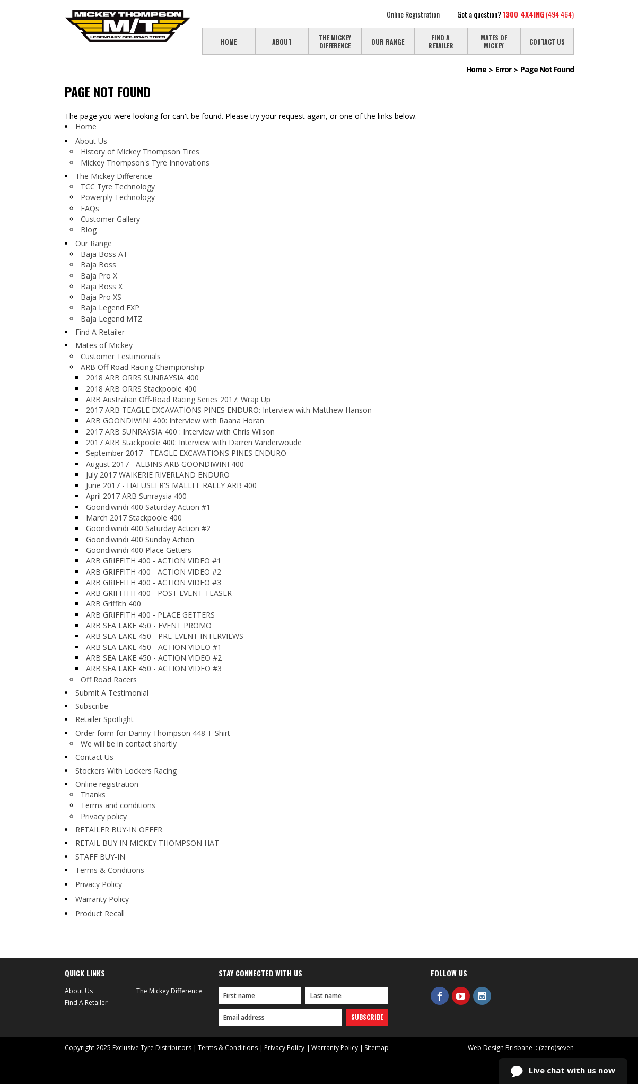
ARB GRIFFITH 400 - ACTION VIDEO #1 (153, 561)
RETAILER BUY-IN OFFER (118, 830)
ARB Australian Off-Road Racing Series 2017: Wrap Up (178, 399)
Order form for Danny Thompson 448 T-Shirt (152, 733)
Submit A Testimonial (111, 693)
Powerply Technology (118, 197)
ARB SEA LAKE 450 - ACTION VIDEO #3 (154, 668)
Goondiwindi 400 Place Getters (138, 550)
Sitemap (376, 1047)
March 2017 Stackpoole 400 (134, 518)
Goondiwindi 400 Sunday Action (140, 539)
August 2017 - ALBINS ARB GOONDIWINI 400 (165, 464)
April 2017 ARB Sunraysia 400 (136, 496)
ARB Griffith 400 (113, 604)
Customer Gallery (110, 219)
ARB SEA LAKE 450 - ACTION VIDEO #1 (154, 647)
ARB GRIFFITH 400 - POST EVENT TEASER (159, 593)
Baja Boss (98, 264)
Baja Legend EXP (110, 307)
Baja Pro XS (101, 297)
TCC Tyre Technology (118, 186)
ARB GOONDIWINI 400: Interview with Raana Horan (175, 420)
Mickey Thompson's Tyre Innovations (145, 163)
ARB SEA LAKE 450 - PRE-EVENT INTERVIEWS (164, 636)
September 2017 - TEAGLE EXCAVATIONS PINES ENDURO (186, 453)
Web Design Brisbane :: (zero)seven (521, 1047)
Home (476, 69)
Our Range (93, 243)
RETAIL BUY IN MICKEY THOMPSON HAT (147, 843)
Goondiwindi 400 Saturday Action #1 (148, 507)
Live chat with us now (563, 1071)
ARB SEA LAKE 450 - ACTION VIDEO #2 (154, 658)
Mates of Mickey (104, 345)
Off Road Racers (109, 679)
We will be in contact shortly (129, 744)
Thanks (93, 795)
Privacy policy (104, 816)
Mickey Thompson (127, 26)
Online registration (106, 784)
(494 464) (538, 14)
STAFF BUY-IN (100, 857)
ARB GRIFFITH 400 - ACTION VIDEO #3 (153, 582)
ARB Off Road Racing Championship (142, 367)
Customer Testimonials (121, 356)
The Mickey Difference (113, 176)
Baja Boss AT (104, 254)
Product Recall (100, 913)
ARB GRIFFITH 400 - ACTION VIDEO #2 (153, 572)
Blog (89, 229)
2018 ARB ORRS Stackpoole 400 (141, 389)
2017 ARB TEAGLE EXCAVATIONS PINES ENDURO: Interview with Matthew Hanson (229, 410)
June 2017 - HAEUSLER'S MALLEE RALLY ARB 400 (171, 485)
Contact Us (94, 757)
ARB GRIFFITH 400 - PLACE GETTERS (150, 615)
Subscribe (91, 706)
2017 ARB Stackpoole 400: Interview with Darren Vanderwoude (194, 442)
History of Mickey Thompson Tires (140, 151)
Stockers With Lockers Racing (126, 771)
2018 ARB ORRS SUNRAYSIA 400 (142, 377)
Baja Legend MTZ (112, 319)
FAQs (90, 208)
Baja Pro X (99, 276)
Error (503, 69)
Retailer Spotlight (104, 719)
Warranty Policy (102, 899)
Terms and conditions (118, 805)
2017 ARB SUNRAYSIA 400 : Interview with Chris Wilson (180, 432)
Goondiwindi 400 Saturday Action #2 (148, 528)
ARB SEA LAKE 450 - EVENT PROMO (149, 625)
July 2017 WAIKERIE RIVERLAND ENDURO (158, 475)
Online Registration (413, 14)
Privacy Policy (98, 884)
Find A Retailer (100, 332)
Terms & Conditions (109, 870)
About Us (91, 141)
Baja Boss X (102, 286)
